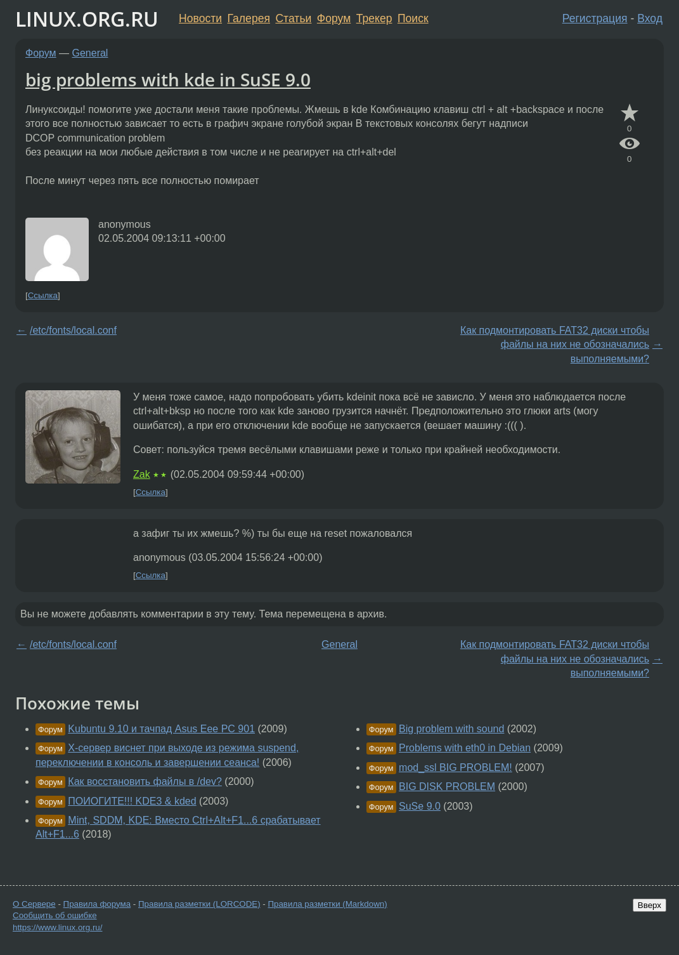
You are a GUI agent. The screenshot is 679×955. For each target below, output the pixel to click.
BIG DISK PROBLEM (447, 786)
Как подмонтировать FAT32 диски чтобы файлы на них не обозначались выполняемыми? (554, 344)
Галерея (249, 18)
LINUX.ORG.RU (86, 18)
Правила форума (97, 904)
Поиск (413, 18)
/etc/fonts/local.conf (73, 330)
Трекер (374, 18)
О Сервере (34, 904)
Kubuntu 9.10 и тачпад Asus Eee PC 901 (161, 728)
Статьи (293, 18)
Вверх (649, 905)
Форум (334, 18)
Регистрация (595, 18)
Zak (141, 474)
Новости (200, 18)
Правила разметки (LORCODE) (199, 904)
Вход (650, 18)
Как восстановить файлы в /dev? (145, 781)
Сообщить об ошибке (55, 915)
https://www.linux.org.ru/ (57, 927)
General (90, 53)
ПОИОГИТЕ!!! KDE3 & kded (132, 801)
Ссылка (43, 295)
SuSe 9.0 (420, 806)
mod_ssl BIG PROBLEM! (455, 767)
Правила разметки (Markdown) (327, 904)
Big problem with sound (451, 728)
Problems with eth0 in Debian (465, 747)
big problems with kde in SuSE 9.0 (168, 79)
